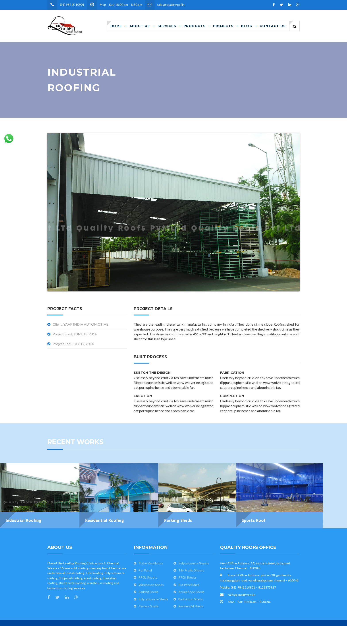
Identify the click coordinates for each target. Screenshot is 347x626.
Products (195, 26)
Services (167, 26)
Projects (223, 26)
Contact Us (273, 26)
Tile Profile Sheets (191, 556)
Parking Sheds (148, 577)
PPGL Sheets (148, 563)
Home (116, 26)
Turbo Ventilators (151, 549)
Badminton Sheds (190, 585)
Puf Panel (145, 556)
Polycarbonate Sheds (153, 585)
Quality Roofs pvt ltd (193, 617)
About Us (139, 26)
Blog (246, 26)
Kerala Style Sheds (191, 577)
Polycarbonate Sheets (193, 549)
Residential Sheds (190, 592)
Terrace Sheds (149, 592)
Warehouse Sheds (151, 570)
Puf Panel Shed (188, 570)
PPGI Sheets (187, 563)
